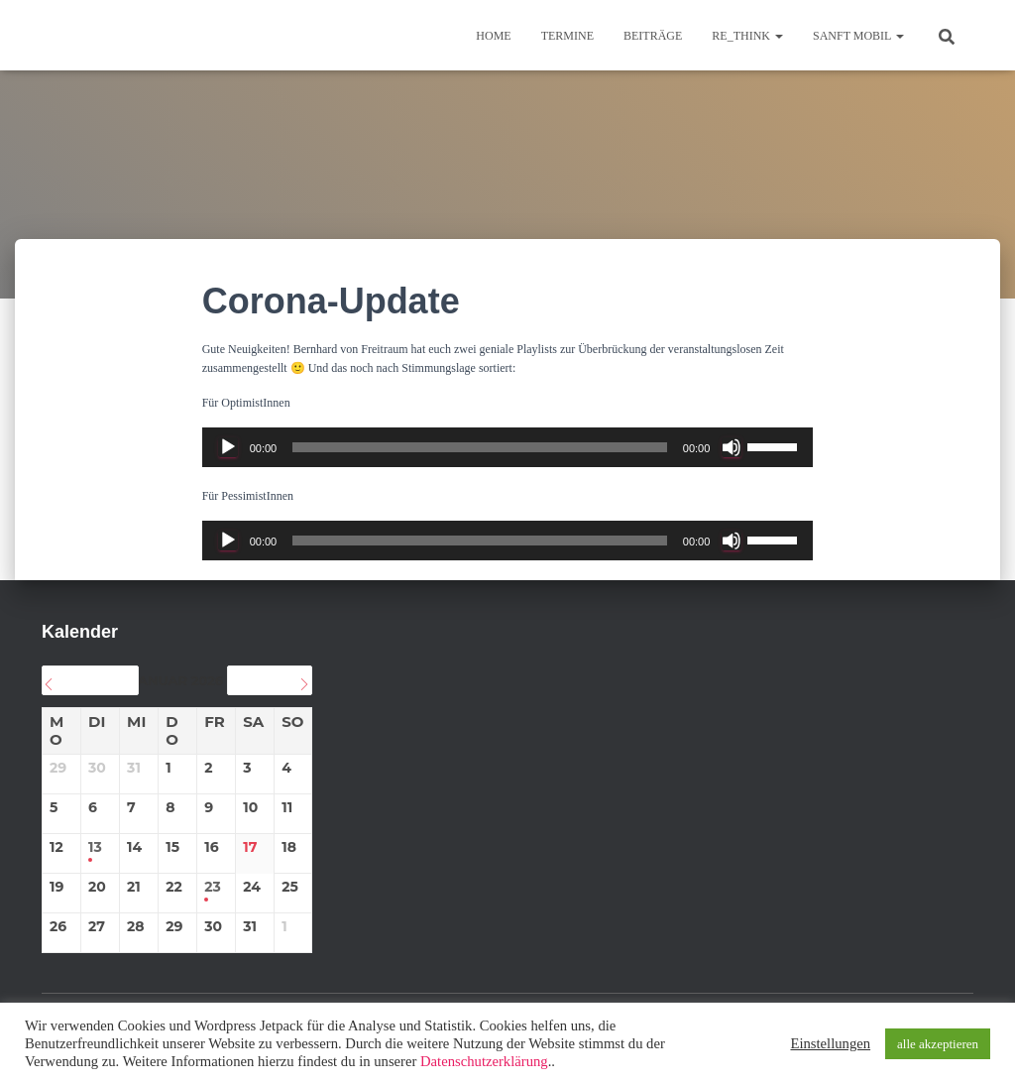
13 (95, 847)
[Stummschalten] (731, 447)
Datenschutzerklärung (484, 1061)
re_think (747, 36)
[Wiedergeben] (228, 447)
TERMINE (567, 36)
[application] (508, 447)
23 (212, 887)
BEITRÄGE (652, 36)
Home (493, 36)
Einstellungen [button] (830, 1043)
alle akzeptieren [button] (937, 1043)
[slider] (479, 447)
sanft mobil (858, 36)
